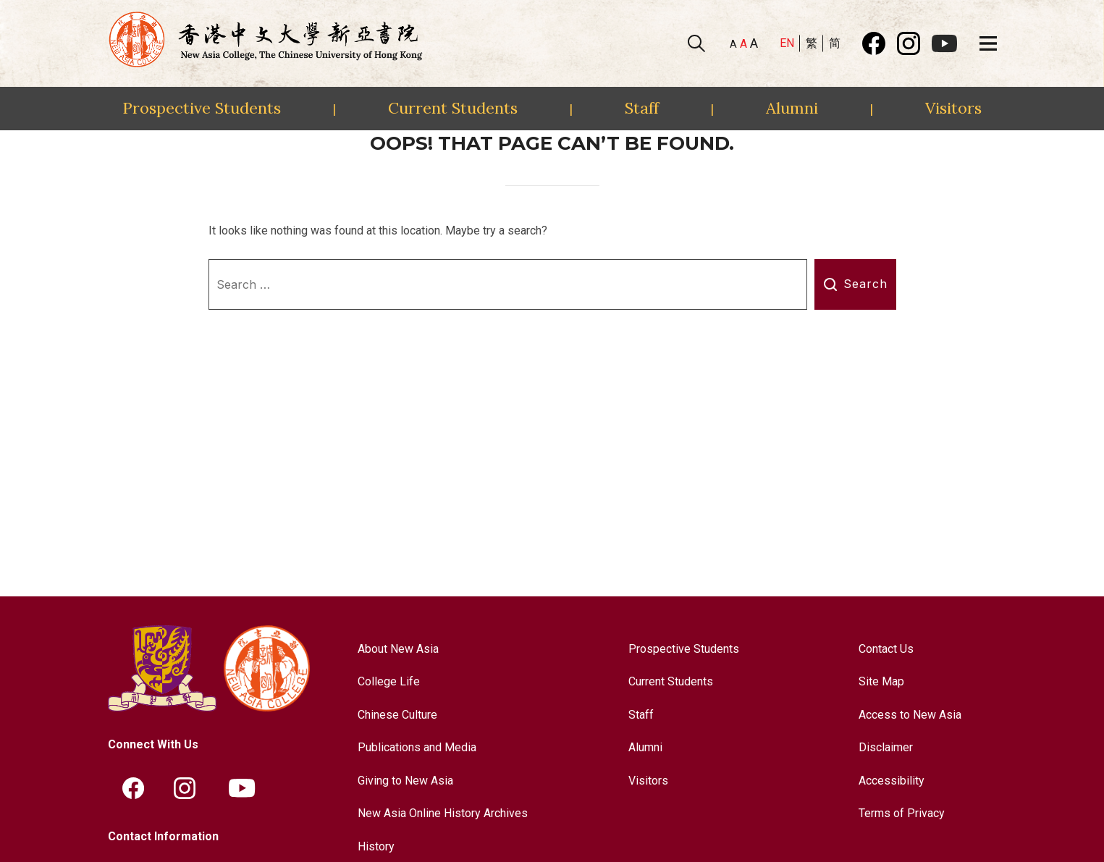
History (376, 846)
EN (787, 43)
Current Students (453, 108)
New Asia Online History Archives (443, 813)
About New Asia (398, 649)
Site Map (881, 681)
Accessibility (891, 780)
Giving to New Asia (405, 780)
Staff (642, 108)
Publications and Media (417, 747)
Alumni (792, 108)
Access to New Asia (910, 715)
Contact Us (886, 649)
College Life (389, 681)
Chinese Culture (397, 715)
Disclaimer (886, 747)
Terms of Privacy (902, 813)
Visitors (953, 108)
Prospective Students (201, 108)
